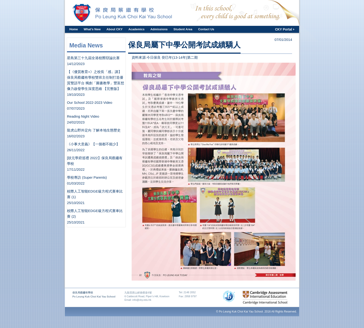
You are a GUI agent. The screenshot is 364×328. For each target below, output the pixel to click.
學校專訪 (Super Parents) (87, 177)
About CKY (115, 29)
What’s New (92, 29)
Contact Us (206, 29)
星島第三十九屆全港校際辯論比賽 (93, 58)
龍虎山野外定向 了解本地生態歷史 (94, 130)
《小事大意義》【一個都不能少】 (93, 144)
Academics (136, 29)
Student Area (183, 29)
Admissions (159, 29)
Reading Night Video (83, 116)
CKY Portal (283, 29)
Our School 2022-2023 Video (89, 102)
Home (73, 29)
